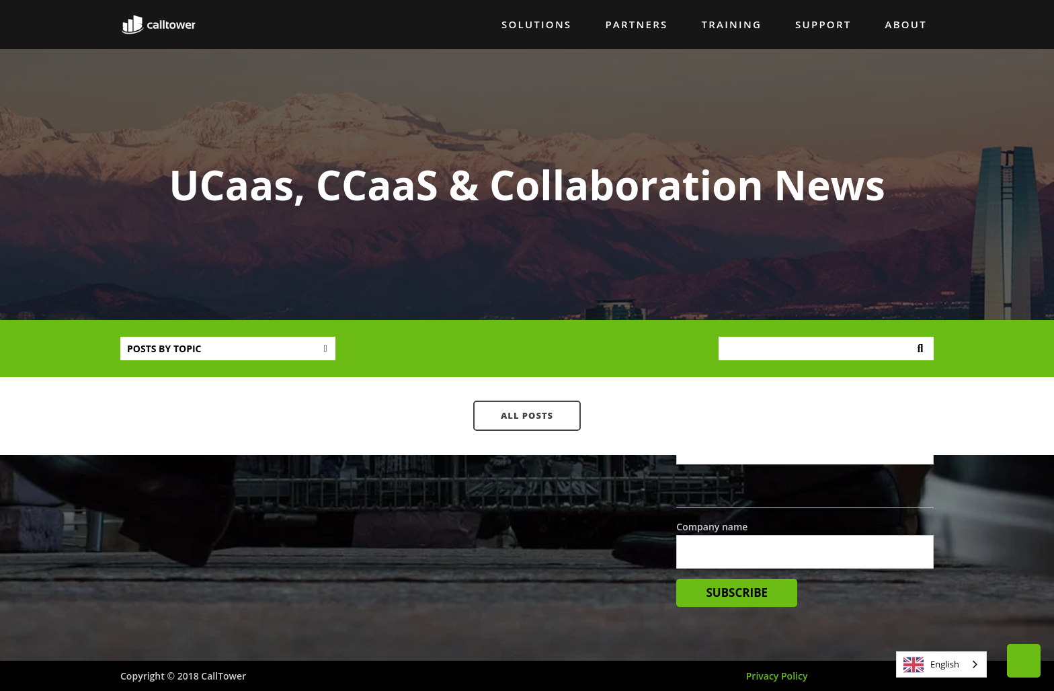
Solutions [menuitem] (536, 24)
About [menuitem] (905, 24)
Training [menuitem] (732, 24)
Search (920, 348)
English (931, 665)
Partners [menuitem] (636, 24)
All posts (527, 415)
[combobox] (941, 664)
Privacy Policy (777, 675)
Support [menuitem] (823, 24)
